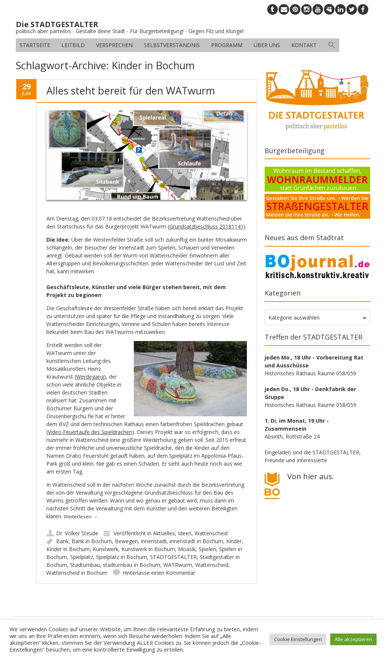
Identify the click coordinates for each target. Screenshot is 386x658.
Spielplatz (81, 557)
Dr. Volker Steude (77, 533)
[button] (331, 45)
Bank (62, 541)
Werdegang (90, 376)
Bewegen (126, 541)
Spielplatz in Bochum (121, 557)
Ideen (184, 533)
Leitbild (73, 45)
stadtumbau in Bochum (131, 564)
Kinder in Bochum (68, 549)
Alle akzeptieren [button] (353, 639)
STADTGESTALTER (173, 557)
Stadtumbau (85, 564)
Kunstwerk (105, 549)
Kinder (234, 541)
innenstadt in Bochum (196, 541)
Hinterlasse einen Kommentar (159, 572)
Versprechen (114, 45)
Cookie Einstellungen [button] (298, 639)
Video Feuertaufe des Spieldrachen (90, 432)
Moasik (187, 549)
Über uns (267, 45)
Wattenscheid (211, 533)
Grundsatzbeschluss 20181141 (206, 226)
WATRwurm (177, 564)
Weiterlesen (81, 516)
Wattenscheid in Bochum (76, 572)
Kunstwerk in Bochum (148, 549)
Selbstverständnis (172, 45)
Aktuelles (164, 533)
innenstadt (154, 541)
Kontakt (304, 45)
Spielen (207, 549)
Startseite (35, 45)
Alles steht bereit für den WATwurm (130, 90)
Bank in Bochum (92, 541)
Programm (226, 45)
